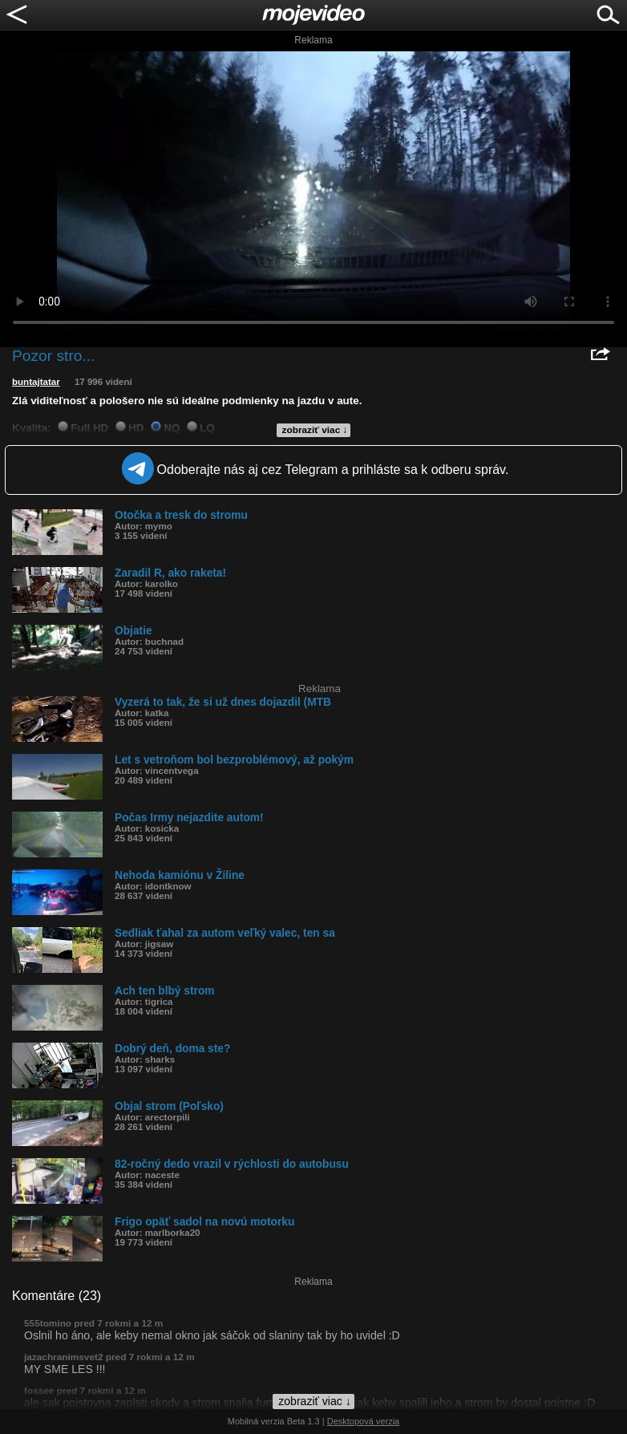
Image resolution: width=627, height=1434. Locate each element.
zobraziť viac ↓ (315, 429)
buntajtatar (36, 382)
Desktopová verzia (363, 1421)
